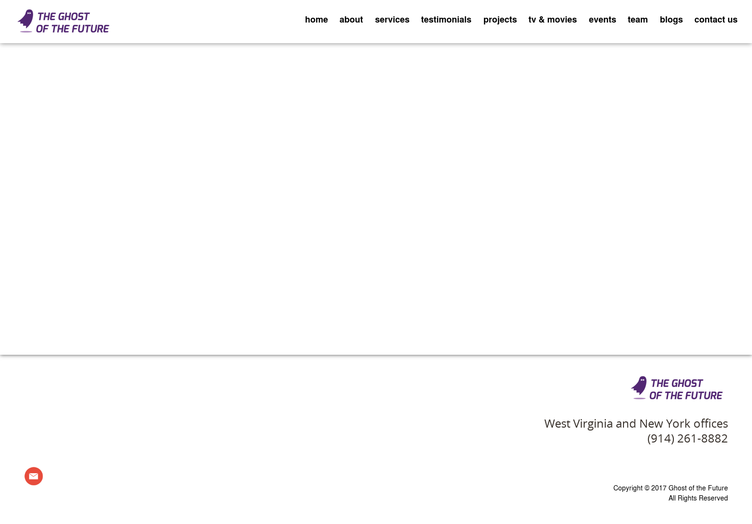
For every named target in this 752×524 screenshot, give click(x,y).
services (392, 19)
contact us (716, 19)
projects (500, 19)
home (316, 19)
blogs (671, 19)
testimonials (446, 19)
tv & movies (553, 19)
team (638, 19)
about (351, 19)
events (602, 19)
